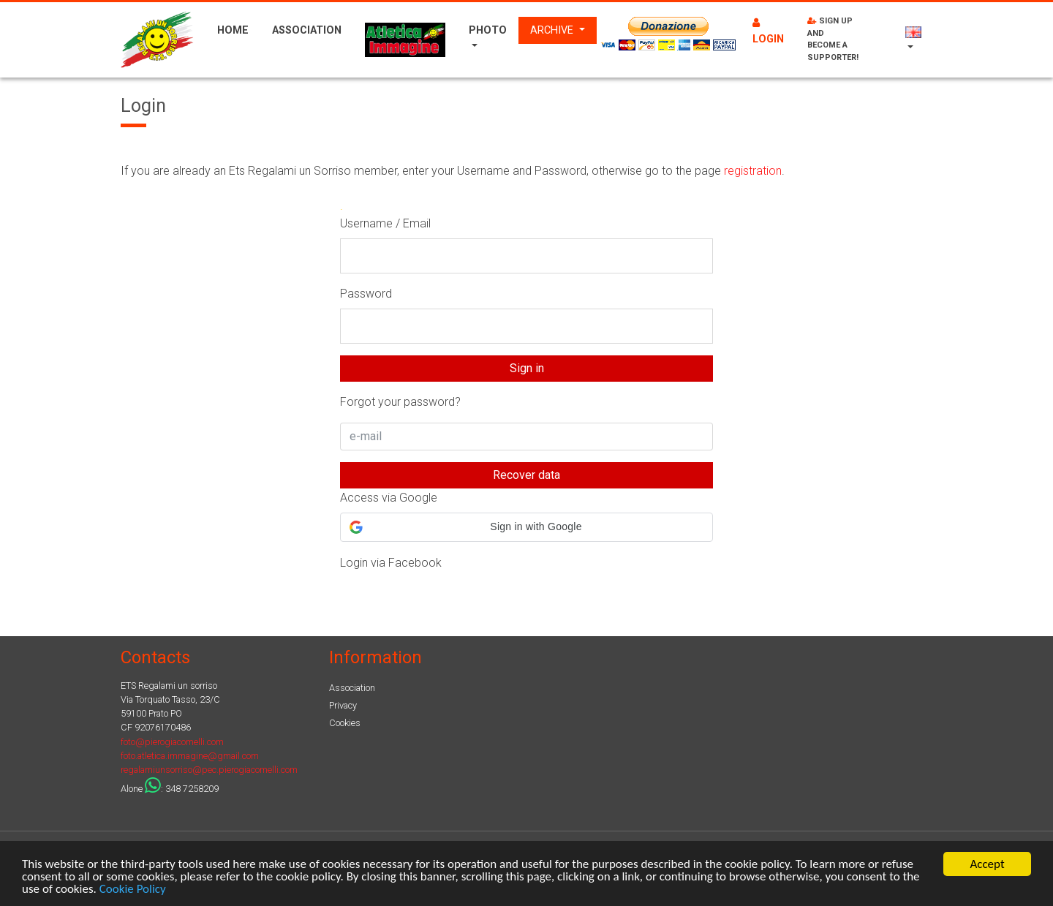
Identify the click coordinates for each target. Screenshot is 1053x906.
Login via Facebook (391, 563)
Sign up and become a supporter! (832, 39)
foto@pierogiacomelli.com (172, 741)
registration (753, 171)
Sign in (527, 368)
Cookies (345, 722)
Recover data (526, 475)
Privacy (343, 705)
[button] (526, 527)
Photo (488, 30)
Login (768, 31)
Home (233, 30)
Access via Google (388, 498)
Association (306, 30)
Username (366, 223)
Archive (553, 30)
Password (366, 294)
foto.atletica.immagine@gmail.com (190, 755)
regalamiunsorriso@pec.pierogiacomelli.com (209, 769)
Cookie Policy (132, 890)
